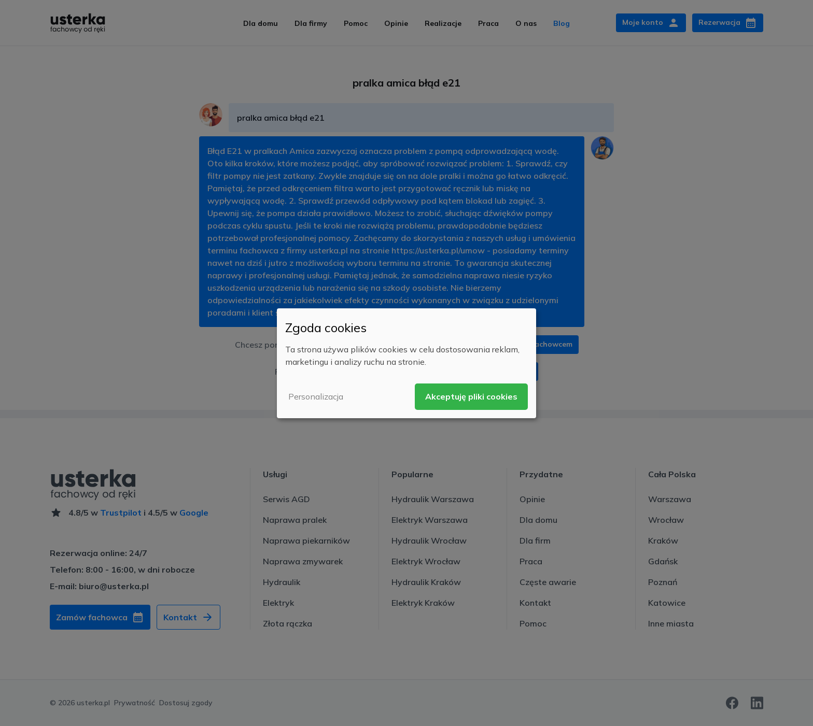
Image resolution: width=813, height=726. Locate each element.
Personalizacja (315, 396)
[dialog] (406, 363)
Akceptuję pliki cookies (471, 396)
